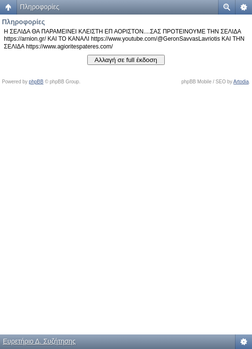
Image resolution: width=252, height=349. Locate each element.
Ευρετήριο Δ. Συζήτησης (39, 341)
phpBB (36, 81)
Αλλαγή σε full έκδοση (125, 59)
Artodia (241, 81)
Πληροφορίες (40, 7)
